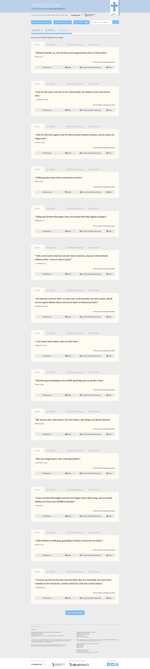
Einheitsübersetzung (74, 44)
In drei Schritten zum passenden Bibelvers (48, 8)
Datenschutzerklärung (36, 626)
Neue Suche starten (75, 612)
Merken (68, 67)
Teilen (109, 67)
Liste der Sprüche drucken (62, 22)
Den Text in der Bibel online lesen (90, 67)
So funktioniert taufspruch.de (41, 22)
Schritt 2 (50, 30)
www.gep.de (34, 637)
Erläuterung (47, 67)
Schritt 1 (37, 30)
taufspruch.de (46, 4)
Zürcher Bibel (93, 44)
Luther (37, 44)
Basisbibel (51, 44)
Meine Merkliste (81, 22)
